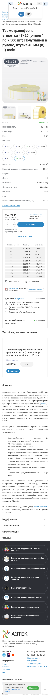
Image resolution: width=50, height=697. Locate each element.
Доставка (6, 669)
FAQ (3, 672)
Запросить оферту (35, 290)
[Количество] (10, 224)
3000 (19, 152)
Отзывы (23, 538)
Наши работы (14, 288)
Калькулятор (32, 661)
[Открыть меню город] (39, 4)
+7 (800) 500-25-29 (36, 651)
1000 (29, 146)
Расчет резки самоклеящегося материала (21, 616)
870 (18, 146)
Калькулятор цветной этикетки (21, 607)
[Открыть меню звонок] (45, 4)
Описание (23, 385)
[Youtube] (13, 655)
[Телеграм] (4, 655)
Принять (33, 688)
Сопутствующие (23, 532)
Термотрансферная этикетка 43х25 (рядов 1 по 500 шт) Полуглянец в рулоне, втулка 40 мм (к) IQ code (24, 352)
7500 (19, 158)
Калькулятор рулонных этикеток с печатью (23, 549)
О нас (4, 664)
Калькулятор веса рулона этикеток (23, 597)
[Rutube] (8, 655)
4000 (31, 152)
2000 (41, 146)
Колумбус (19, 298)
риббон (44, 404)
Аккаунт (45, 692)
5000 (7, 158)
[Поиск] (10, 4)
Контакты (6, 667)
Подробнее (40, 298)
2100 (7, 152)
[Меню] (4, 4)
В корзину (30, 224)
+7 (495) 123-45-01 (36, 655)
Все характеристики (11, 205)
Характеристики (23, 525)
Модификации (23, 519)
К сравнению (32, 281)
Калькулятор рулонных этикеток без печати (24, 559)
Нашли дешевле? (36, 214)
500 (7, 146)
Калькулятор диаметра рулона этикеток (21, 578)
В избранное (12, 281)
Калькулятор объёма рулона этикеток (24, 568)
